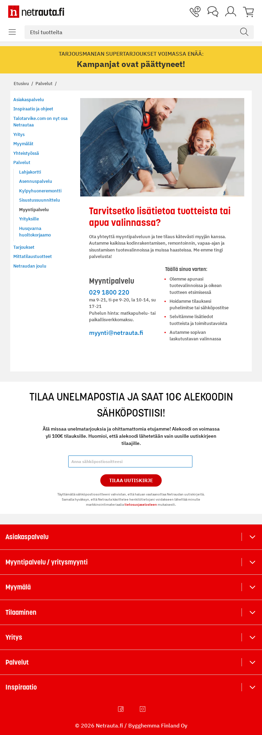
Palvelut (44, 83)
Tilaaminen (21, 612)
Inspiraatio (21, 687)
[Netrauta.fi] (36, 11)
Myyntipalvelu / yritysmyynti (46, 562)
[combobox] (139, 32)
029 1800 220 (109, 292)
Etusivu (22, 83)
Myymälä (18, 587)
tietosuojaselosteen (141, 504)
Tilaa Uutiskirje (131, 480)
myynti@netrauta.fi (116, 332)
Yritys (13, 637)
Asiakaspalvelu (26, 536)
